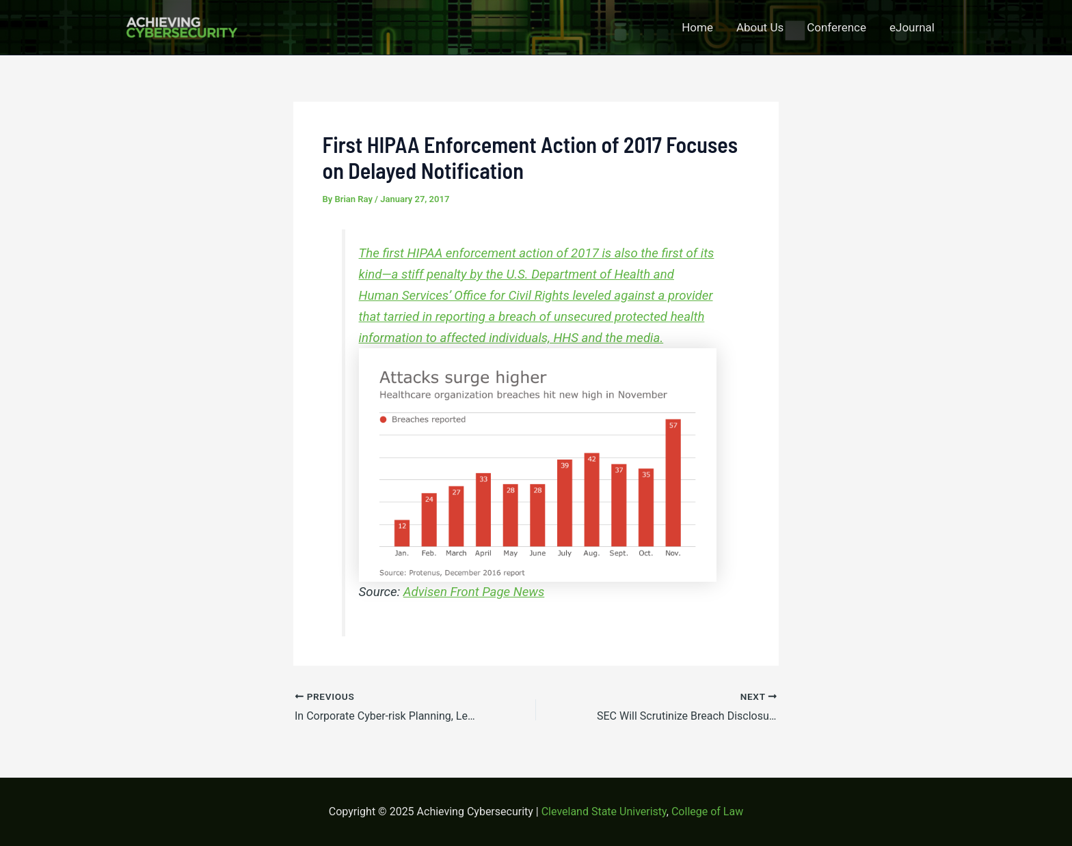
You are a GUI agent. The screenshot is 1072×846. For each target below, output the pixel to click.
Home (697, 27)
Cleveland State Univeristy (604, 811)
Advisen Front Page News (474, 592)
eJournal (912, 27)
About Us (759, 27)
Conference (836, 27)
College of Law (707, 811)
